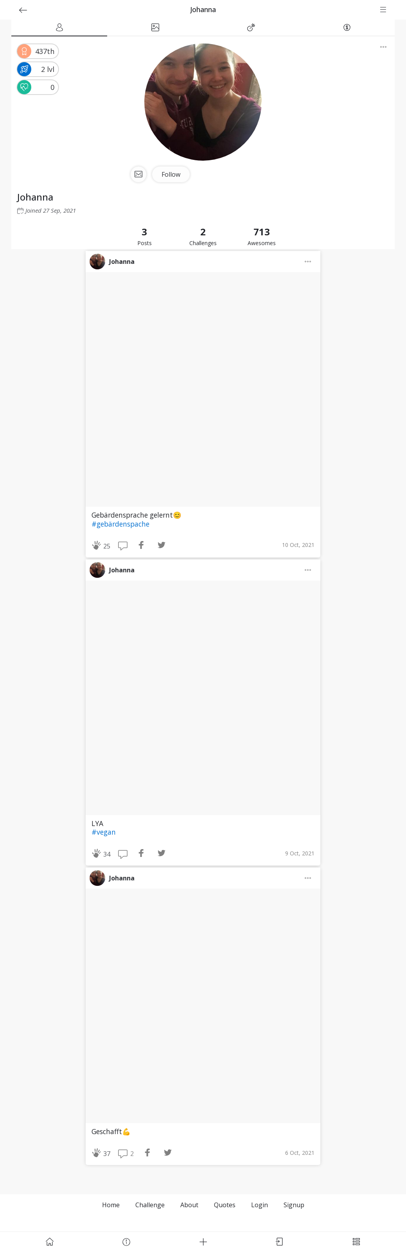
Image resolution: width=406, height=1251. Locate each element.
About (189, 1205)
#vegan (104, 832)
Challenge (150, 1205)
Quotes (224, 1205)
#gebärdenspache (120, 524)
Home (111, 1205)
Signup (294, 1205)
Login (259, 1205)
